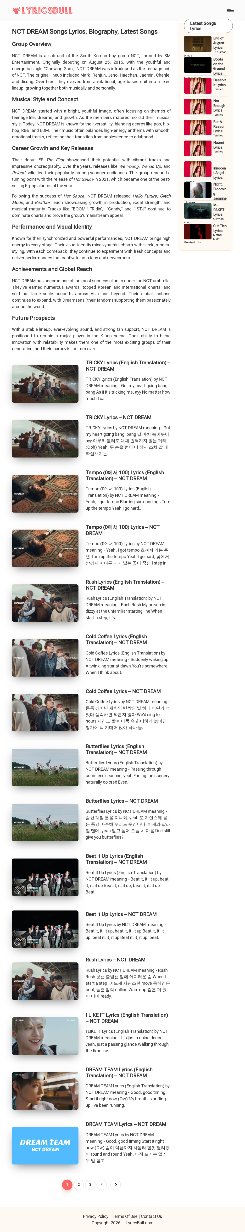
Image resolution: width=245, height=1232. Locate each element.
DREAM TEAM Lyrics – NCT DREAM (126, 1124)
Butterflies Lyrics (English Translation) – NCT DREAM (116, 749)
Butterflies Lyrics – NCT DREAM (122, 801)
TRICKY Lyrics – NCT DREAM (118, 417)
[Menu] (230, 10)
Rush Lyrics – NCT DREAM (115, 960)
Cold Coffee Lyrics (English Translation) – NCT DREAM (116, 639)
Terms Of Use (125, 1216)
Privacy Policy (95, 1216)
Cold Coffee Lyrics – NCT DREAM (123, 691)
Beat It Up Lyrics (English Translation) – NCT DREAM (116, 859)
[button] (115, 1185)
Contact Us (151, 1216)
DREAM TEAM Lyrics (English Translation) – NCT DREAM (119, 1073)
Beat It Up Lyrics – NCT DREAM (121, 914)
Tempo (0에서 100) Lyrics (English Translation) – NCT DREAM (125, 475)
